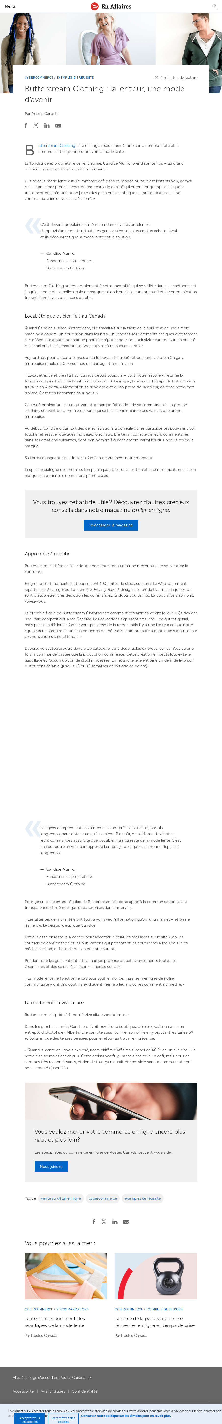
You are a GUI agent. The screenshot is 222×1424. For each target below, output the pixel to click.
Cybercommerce (39, 77)
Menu (10, 6)
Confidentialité (84, 1391)
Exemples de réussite (75, 77)
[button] (26, 125)
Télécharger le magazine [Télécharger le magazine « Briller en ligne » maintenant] (111, 525)
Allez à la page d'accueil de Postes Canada (50, 1377)
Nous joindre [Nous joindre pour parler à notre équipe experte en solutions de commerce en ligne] (51, 1166)
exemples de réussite (143, 1198)
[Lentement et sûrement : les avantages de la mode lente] (66, 1277)
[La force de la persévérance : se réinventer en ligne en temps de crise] (156, 1277)
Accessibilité (23, 1391)
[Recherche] (214, 6)
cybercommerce (103, 1198)
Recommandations (72, 1309)
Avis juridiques (53, 1391)
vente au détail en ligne (61, 1198)
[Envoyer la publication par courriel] (58, 124)
